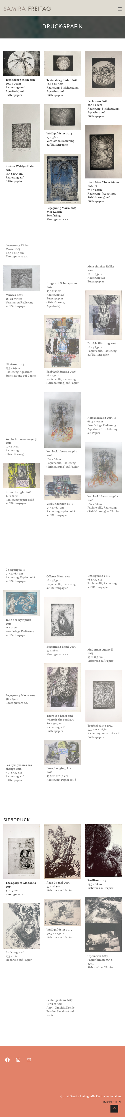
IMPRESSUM (112, 1102)
